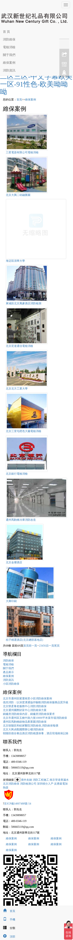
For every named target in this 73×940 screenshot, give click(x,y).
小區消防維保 (11, 683)
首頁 (19, 99)
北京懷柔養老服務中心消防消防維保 (25, 706)
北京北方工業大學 (17, 388)
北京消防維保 (11, 783)
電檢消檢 (9, 47)
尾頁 (57, 645)
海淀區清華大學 (15, 260)
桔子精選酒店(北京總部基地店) (24, 639)
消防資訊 (9, 70)
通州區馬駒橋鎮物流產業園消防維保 (25, 721)
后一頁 (50, 645)
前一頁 (33, 645)
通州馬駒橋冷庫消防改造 (21, 519)
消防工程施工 (41, 779)
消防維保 (9, 39)
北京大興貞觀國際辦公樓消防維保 (23, 729)
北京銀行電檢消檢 (17, 473)
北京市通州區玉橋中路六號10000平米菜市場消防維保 (35, 717)
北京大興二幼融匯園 (18, 195)
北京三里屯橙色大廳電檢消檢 (23, 431)
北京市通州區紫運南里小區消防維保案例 (27, 698)
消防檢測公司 (28, 783)
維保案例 (9, 62)
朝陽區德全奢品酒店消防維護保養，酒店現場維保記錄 (35, 733)
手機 (7, 919)
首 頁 (6, 31)
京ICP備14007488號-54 (17, 803)
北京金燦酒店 (14, 562)
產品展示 (8, 672)
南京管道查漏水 (59, 779)
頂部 (7, 936)
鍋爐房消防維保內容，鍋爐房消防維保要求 (29, 714)
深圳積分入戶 (45, 783)
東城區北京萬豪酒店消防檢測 (23, 303)
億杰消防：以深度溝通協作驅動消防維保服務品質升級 (35, 702)
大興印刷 (11, 601)
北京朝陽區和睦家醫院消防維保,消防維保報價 (30, 725)
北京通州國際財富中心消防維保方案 (25, 710)
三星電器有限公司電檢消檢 (22, 152)
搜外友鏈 (26, 779)
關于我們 (9, 55)
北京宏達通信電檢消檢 (19, 346)
